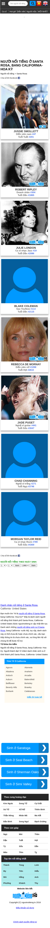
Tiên (21, 862)
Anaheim (28, 663)
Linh (37, 856)
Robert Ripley (26, 180)
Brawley (28, 678)
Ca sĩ (4, 11)
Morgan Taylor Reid (26, 530)
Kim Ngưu (8, 795)
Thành (6, 856)
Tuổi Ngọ (26, 478)
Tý (4, 837)
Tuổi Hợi (26, 361)
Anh (36, 868)
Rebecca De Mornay (26, 355)
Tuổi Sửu (26, 419)
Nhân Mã (23, 807)
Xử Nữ (22, 801)
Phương (7, 874)
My (4, 862)
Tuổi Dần (26, 186)
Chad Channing (26, 472)
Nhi (5, 868)
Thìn (21, 843)
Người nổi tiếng (7, 65)
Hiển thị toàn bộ (34, 688)
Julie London (26, 239)
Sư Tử (6, 801)
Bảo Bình (7, 813)
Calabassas (30, 682)
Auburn (9, 671)
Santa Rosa (22, 65)
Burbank (9, 682)
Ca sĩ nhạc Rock (26, 533)
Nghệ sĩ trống (26, 475)
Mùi (20, 825)
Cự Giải (38, 795)
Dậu (5, 831)
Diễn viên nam (26, 125)
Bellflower (10, 674)
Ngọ (5, 825)
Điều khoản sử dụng (25, 899)
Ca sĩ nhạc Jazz (26, 242)
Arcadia (28, 666)
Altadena (10, 663)
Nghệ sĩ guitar (26, 416)
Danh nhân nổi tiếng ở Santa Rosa (19, 596)
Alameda (28, 659)
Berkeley (28, 674)
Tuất (21, 831)
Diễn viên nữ (26, 358)
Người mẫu (32, 11)
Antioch (9, 666)
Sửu (21, 837)
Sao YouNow (26, 300)
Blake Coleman (26, 297)
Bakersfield (29, 671)
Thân (37, 825)
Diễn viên (21, 11)
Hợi (36, 831)
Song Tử (23, 795)
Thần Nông (8, 807)
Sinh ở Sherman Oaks (23, 763)
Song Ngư (24, 813)
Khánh (22, 874)
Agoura (9, 659)
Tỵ (36, 843)
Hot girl (13, 11)
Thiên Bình (40, 801)
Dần (36, 837)
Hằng (21, 868)
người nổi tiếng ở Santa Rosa (32, 605)
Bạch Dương (40, 813)
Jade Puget (26, 413)
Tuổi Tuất (26, 128)
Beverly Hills (11, 678)
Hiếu (37, 862)
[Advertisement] (25, 31)
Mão (5, 843)
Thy (36, 874)
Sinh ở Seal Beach (18, 751)
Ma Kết (38, 807)
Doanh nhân (26, 183)
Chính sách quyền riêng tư (25, 913)
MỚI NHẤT (43, 11)
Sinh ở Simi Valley (18, 775)
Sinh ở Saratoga (18, 739)
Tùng (21, 856)
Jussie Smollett (26, 122)
